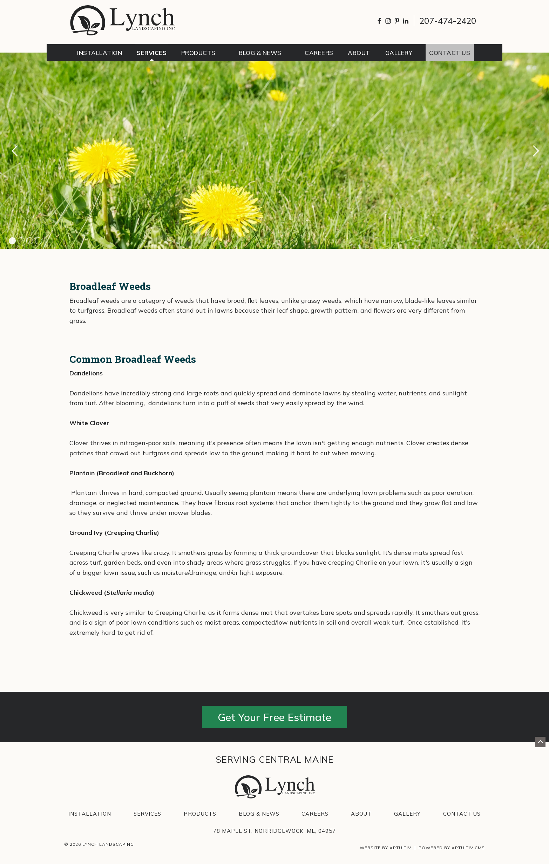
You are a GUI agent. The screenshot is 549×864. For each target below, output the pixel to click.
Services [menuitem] (152, 52)
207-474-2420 (447, 20)
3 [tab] (29, 240)
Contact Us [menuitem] (449, 52)
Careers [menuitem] (319, 52)
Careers (314, 813)
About (361, 813)
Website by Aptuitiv (385, 848)
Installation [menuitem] (99, 52)
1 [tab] (12, 240)
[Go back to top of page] (540, 742)
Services (147, 813)
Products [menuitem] (198, 52)
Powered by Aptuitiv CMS (452, 848)
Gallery (407, 813)
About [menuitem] (359, 52)
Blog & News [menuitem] (260, 52)
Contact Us (462, 813)
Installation (89, 813)
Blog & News (259, 813)
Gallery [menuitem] (399, 52)
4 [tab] (38, 240)
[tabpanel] (274, 151)
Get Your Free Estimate (274, 717)
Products (200, 813)
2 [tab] (21, 240)
